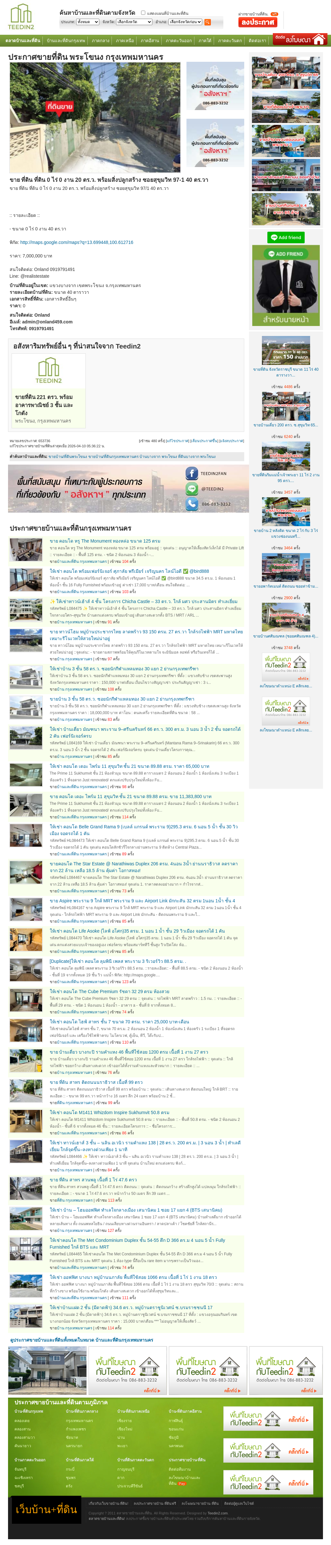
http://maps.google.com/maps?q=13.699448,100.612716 (76, 242)
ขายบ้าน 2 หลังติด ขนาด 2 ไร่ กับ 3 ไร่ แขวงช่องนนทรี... (286, 531)
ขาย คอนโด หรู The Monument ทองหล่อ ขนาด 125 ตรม (105, 541)
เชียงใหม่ (124, 1429)
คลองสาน (22, 1429)
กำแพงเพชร (76, 1429)
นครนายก (74, 1446)
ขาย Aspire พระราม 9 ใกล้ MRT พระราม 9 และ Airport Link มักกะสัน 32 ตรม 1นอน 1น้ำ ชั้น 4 (142, 900)
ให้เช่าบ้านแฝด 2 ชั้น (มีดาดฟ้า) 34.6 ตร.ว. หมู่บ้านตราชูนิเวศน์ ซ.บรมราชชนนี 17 (131, 1307)
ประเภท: (68, 22)
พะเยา (122, 1446)
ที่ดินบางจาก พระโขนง (197, 456)
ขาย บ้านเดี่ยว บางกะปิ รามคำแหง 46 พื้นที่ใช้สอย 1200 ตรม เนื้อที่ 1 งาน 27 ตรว (129, 1052)
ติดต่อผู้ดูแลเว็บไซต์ (239, 1503)
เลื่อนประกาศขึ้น (204, 441)
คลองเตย (22, 1421)
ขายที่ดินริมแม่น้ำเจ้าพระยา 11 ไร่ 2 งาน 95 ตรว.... (285, 475)
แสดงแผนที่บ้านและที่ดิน (167, 13)
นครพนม (176, 1446)
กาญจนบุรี (125, 1469)
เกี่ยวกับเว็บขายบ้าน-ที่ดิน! (109, 1503)
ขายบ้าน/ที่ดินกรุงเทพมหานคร (113, 456)
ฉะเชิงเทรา (23, 1477)
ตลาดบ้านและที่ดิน (22, 40)
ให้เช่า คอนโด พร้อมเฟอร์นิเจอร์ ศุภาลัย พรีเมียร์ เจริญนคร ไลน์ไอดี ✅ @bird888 (129, 571)
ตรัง (69, 1486)
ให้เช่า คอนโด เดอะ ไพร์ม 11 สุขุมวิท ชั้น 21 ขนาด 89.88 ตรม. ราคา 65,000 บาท (129, 766)
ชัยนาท (72, 1437)
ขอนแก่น (176, 1429)
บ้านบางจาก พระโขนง (158, 456)
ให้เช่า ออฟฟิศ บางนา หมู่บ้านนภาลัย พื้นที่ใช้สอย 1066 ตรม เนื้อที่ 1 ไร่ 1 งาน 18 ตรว (133, 1277)
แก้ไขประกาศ (177, 441)
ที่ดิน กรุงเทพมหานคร (75, 1103)
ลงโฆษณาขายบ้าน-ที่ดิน (200, 1503)
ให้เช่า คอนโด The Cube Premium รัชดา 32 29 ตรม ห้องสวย (110, 991)
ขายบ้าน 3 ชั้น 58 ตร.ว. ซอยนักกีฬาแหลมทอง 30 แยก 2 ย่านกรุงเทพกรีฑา (122, 699)
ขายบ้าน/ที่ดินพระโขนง (68, 456)
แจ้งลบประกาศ (231, 441)
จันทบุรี (20, 1469)
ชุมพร (71, 1477)
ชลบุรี (19, 1486)
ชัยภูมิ (174, 1437)
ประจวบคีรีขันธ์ (130, 1486)
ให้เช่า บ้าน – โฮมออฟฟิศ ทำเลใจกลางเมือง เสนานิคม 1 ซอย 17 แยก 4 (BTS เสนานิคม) (136, 1210)
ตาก (120, 1477)
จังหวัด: (109, 22)
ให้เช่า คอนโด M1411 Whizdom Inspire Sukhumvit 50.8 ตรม (109, 1112)
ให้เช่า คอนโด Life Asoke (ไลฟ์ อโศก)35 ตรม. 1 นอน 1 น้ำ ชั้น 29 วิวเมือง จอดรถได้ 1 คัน (137, 931)
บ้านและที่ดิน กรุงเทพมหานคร (82, 561)
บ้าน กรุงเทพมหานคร (74, 622)
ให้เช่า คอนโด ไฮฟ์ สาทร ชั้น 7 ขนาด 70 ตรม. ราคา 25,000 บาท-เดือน (120, 1021)
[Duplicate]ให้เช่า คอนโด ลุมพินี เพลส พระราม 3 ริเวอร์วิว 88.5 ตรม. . (118, 961)
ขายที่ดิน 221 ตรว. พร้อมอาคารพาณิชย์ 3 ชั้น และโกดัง (44, 405)
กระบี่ (70, 1469)
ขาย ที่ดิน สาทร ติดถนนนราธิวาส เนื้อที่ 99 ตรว (96, 1082)
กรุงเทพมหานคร (79, 1421)
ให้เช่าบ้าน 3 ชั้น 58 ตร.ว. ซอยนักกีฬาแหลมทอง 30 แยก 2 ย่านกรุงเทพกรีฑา (124, 668)
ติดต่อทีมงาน (180, 1469)
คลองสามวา (24, 1437)
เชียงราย (124, 1421)
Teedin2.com (218, 1513)
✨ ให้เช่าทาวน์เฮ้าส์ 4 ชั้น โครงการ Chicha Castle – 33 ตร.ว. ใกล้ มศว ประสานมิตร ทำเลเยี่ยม (144, 601)
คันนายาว (22, 1446)
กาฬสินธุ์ (176, 1421)
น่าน (121, 1437)
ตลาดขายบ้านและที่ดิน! (107, 1519)
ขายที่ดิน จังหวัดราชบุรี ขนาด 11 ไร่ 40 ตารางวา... (285, 369)
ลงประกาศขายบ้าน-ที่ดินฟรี (155, 1503)
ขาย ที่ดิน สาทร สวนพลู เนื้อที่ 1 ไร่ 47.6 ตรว (93, 1179)
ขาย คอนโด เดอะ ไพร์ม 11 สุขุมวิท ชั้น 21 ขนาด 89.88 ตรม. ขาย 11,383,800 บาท (131, 796)
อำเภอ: (161, 22)
